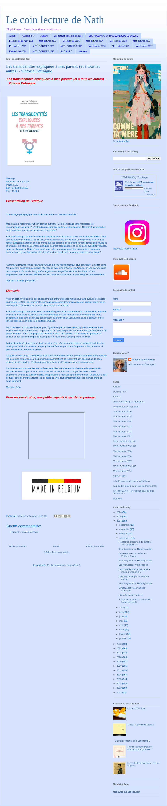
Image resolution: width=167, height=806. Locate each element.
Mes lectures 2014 (17, 51)
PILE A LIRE (66, 51)
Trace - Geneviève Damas (140, 724)
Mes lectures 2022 (141, 41)
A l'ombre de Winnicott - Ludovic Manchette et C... (135, 600)
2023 (119, 644)
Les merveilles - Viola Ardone (133, 564)
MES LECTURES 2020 (43, 46)
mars (122, 629)
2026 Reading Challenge (134, 177)
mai (121, 621)
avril (121, 625)
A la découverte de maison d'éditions (131, 481)
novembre (124, 529)
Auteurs (43, 36)
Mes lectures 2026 (47, 41)
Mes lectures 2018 (97, 46)
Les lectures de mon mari (21, 41)
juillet (122, 612)
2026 (119, 512)
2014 (119, 683)
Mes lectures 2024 (94, 41)
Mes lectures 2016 (120, 46)
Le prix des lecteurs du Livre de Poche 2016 (135, 486)
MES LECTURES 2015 (43, 51)
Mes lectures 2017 (144, 46)
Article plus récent (18, 546)
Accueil (12, 36)
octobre (123, 533)
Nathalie (128, 182)
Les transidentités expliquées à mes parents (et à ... (134, 570)
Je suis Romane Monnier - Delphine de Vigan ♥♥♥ (140, 748)
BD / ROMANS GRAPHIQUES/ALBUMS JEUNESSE (113, 36)
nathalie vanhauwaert (143, 359)
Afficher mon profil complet (141, 364)
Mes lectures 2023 (118, 41)
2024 (119, 521)
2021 (119, 652)
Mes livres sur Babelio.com (126, 792)
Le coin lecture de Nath (55, 19)
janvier (123, 638)
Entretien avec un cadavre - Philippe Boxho (132, 554)
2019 (119, 661)
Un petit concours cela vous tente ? (132, 741)
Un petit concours (136, 708)
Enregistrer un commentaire (24, 532)
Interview (83, 51)
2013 (119, 688)
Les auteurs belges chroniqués (68, 36)
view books (151, 195)
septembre (125, 538)
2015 (119, 679)
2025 (119, 516)
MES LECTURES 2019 (71, 46)
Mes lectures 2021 (17, 46)
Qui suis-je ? (28, 36)
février (122, 634)
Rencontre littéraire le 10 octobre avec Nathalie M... (135, 543)
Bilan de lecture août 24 (130, 595)
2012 (119, 692)
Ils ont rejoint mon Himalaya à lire (135, 549)
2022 (119, 648)
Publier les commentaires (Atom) (63, 565)
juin (121, 616)
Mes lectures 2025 (71, 41)
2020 (119, 657)
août (121, 607)
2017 (119, 670)
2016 (119, 674)
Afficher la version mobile (56, 552)
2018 (119, 666)
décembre (124, 525)
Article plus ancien (95, 546)
